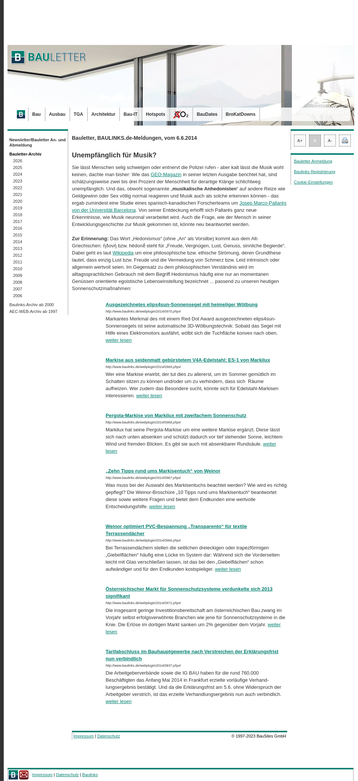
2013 (17, 248)
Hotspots (155, 114)
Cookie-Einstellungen (313, 182)
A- (330, 140)
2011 (17, 262)
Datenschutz (108, 736)
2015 (17, 235)
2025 (17, 167)
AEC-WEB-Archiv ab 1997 (33, 311)
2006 (17, 295)
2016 (17, 228)
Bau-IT (130, 114)
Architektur (103, 114)
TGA (78, 114)
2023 (17, 181)
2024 (17, 174)
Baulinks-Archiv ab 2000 (31, 304)
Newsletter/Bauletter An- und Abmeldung (37, 142)
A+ (300, 140)
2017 (17, 221)
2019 (17, 208)
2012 (17, 255)
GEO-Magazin (166, 174)
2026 (17, 161)
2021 (17, 194)
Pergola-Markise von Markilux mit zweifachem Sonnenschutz (176, 415)
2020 (17, 201)
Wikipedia (122, 253)
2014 (17, 241)
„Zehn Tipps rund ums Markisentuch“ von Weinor (163, 471)
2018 (17, 214)
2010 (17, 268)
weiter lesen (118, 340)
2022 (17, 188)
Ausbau (57, 114)
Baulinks (90, 774)
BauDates (207, 114)
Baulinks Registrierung (314, 171)
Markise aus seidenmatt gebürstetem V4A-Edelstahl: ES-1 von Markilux (188, 360)
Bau (36, 114)
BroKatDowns (240, 114)
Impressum (83, 736)
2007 (17, 289)
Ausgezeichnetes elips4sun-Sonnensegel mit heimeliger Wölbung (182, 304)
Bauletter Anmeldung (313, 161)
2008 (17, 282)
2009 (17, 275)
